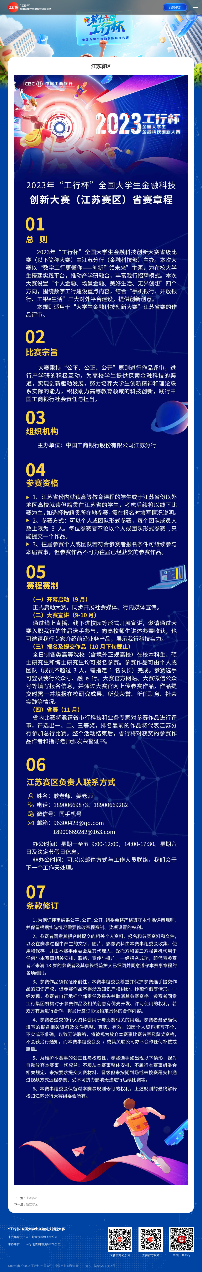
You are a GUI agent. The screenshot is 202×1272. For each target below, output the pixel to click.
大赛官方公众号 (120, 1255)
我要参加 (175, 7)
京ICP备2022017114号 (100, 1265)
